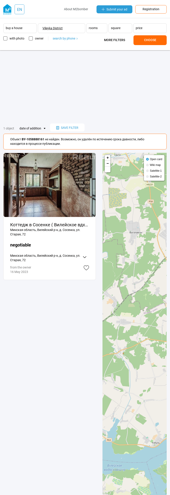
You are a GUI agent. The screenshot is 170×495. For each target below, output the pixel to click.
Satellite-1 (156, 170)
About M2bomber (76, 9)
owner (39, 38)
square (115, 28)
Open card (156, 159)
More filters (114, 40)
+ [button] (107, 158)
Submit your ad (114, 9)
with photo (17, 38)
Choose (150, 40)
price (139, 28)
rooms (93, 28)
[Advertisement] (85, 87)
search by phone (65, 38)
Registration (151, 9)
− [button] (107, 163)
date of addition (30, 128)
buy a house (14, 28)
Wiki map (155, 165)
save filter (67, 127)
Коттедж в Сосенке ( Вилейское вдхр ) (49, 225)
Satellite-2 (156, 176)
